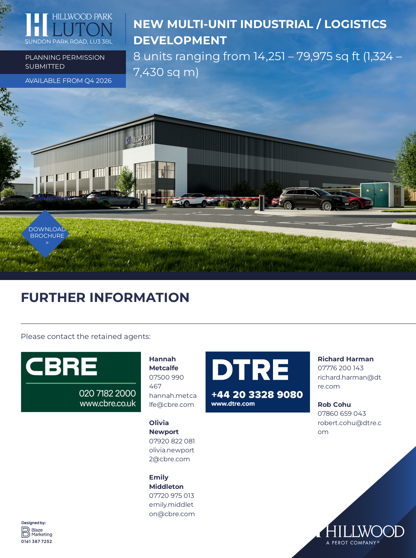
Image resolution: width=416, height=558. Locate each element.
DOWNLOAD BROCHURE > (47, 236)
